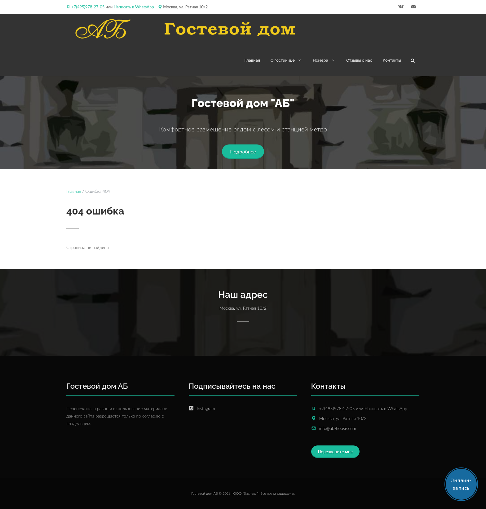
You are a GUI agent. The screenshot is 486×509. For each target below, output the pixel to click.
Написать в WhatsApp (134, 6)
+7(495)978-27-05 (87, 6)
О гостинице (287, 60)
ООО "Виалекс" (245, 493)
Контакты (392, 60)
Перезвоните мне (335, 451)
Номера (324, 60)
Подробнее (243, 151)
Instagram (206, 408)
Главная (252, 60)
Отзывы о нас (359, 60)
